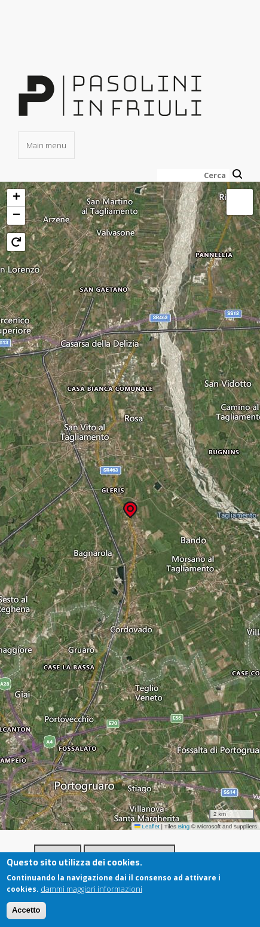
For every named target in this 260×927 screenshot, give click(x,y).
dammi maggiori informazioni (91, 888)
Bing (184, 826)
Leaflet (147, 826)
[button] (130, 506)
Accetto (26, 910)
